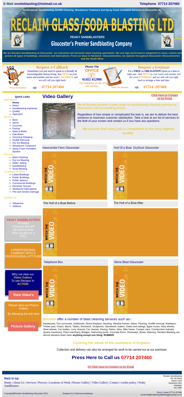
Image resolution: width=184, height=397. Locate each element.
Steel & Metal (19, 131)
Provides (23, 223)
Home (15, 102)
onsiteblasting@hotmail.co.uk (38, 4)
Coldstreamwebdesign (83, 393)
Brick (15, 119)
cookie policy (129, 382)
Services (9, 117)
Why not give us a (23, 232)
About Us (19, 382)
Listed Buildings (20, 174)
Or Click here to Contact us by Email (111, 367)
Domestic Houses (21, 186)
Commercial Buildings (24, 183)
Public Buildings (20, 177)
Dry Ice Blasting (20, 143)
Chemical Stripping (22, 137)
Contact (115, 382)
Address (16, 206)
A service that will (23, 226)
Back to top (11, 378)
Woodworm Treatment (24, 145)
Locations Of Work (14, 171)
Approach (17, 114)
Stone (15, 122)
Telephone (17, 203)
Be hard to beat (23, 229)
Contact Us (10, 197)
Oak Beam (18, 134)
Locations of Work (60, 382)
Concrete (17, 125)
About (15, 105)
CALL (23, 236)
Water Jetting (19, 163)
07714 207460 (169, 4)
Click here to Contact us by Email (164, 97)
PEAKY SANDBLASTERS (23, 220)
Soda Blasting (19, 168)
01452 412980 (92, 79)
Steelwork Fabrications (24, 189)
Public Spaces (19, 180)
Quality (16, 111)
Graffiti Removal (20, 140)
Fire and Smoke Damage (25, 191)
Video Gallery (100, 382)
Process (8, 154)
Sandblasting (19, 166)
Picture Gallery (81, 382)
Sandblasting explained (24, 108)
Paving (16, 128)
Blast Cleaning (20, 157)
